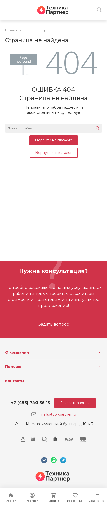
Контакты (14, 381)
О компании (17, 352)
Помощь (13, 366)
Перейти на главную (53, 140)
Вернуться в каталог (53, 152)
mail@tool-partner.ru (58, 414)
